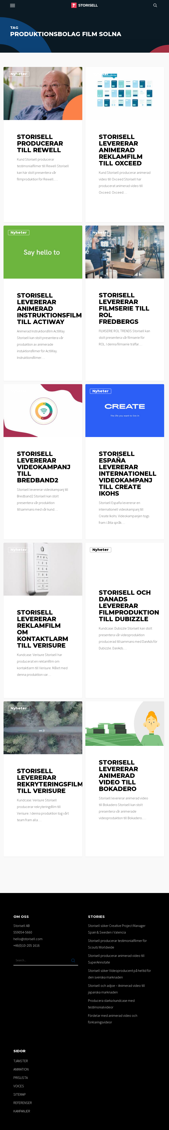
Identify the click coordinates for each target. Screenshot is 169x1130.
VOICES (18, 1086)
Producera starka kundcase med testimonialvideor (111, 1003)
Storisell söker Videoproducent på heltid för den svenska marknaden (119, 973)
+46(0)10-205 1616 (26, 945)
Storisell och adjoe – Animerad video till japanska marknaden (116, 988)
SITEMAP (19, 1094)
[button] (12, 5)
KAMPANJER (21, 1111)
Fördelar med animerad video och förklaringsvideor (112, 1018)
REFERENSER (22, 1102)
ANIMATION (21, 1069)
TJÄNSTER (20, 1061)
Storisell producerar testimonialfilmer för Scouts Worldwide (117, 943)
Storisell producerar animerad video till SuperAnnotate (116, 958)
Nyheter (19, 74)
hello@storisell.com (27, 939)
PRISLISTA (20, 1077)
